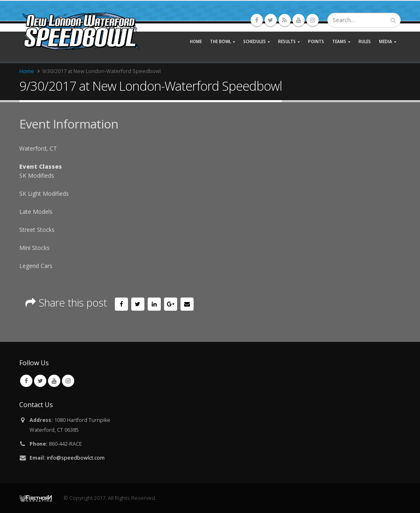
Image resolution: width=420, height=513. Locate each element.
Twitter (137, 304)
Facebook (121, 304)
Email (187, 304)
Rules (364, 41)
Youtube (54, 381)
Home (196, 41)
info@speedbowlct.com (76, 457)
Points (316, 41)
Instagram (68, 381)
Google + (170, 304)
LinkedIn (154, 304)
